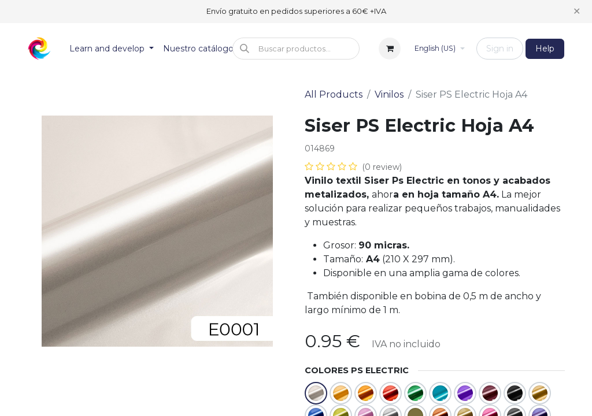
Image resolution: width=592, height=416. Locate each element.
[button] (296, 49)
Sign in (499, 48)
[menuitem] (111, 49)
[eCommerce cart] (390, 49)
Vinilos (389, 94)
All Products (333, 94)
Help (544, 48)
